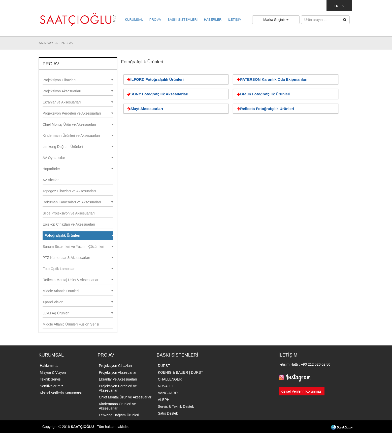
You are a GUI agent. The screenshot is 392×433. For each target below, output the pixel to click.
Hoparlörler (78, 169)
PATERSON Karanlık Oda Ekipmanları (271, 79)
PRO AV (155, 19)
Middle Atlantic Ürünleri (78, 291)
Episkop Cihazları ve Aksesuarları (69, 224)
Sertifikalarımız (51, 386)
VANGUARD (168, 393)
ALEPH (164, 400)
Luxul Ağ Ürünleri (78, 313)
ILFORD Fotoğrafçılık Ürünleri (154, 79)
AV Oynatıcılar (78, 158)
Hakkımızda (49, 366)
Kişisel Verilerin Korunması (61, 393)
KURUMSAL (134, 19)
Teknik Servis (50, 379)
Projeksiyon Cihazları (78, 80)
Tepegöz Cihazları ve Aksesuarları (69, 191)
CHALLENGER (170, 379)
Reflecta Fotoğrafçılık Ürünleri (264, 108)
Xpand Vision (78, 302)
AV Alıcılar (51, 180)
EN (342, 6)
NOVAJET (166, 386)
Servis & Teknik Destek (176, 406)
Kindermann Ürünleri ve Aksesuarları (78, 135)
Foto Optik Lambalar (78, 269)
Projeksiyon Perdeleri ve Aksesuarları (78, 113)
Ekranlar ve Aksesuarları (78, 102)
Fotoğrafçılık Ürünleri (79, 235)
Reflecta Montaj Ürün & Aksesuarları (78, 280)
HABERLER (212, 19)
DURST (164, 366)
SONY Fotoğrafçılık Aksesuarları (156, 94)
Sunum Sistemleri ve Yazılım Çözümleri (78, 247)
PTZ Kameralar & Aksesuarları (78, 258)
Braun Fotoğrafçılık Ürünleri (262, 94)
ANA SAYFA (48, 43)
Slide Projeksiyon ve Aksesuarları (69, 213)
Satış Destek (168, 413)
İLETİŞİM (234, 19)
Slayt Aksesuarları (144, 108)
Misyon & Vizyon (53, 372)
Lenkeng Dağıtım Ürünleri (78, 147)
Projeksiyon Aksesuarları (78, 91)
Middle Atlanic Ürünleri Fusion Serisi (71, 324)
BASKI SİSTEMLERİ (183, 19)
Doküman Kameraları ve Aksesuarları (78, 202)
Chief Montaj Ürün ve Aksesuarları (78, 124)
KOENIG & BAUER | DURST (180, 372)
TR (336, 6)
